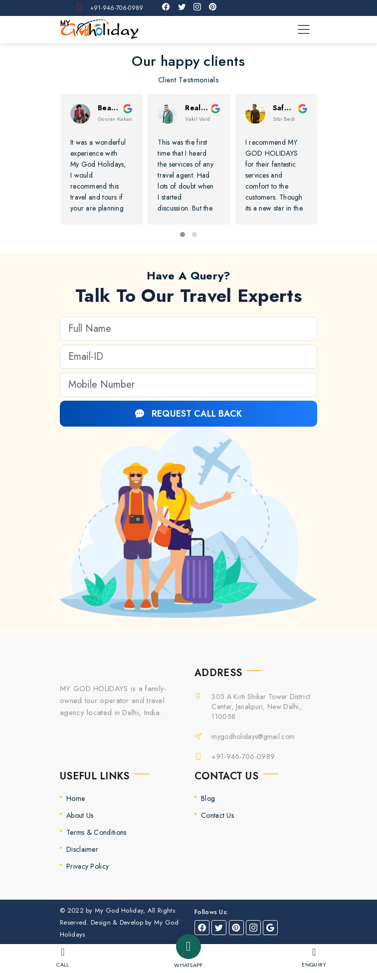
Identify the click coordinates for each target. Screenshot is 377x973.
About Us (79, 815)
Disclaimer (82, 849)
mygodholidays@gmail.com (253, 736)
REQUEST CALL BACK (188, 413)
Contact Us (217, 815)
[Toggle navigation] (303, 29)
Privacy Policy (87, 866)
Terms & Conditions (96, 832)
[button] (182, 235)
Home (75, 798)
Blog (208, 798)
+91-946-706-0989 (117, 7)
